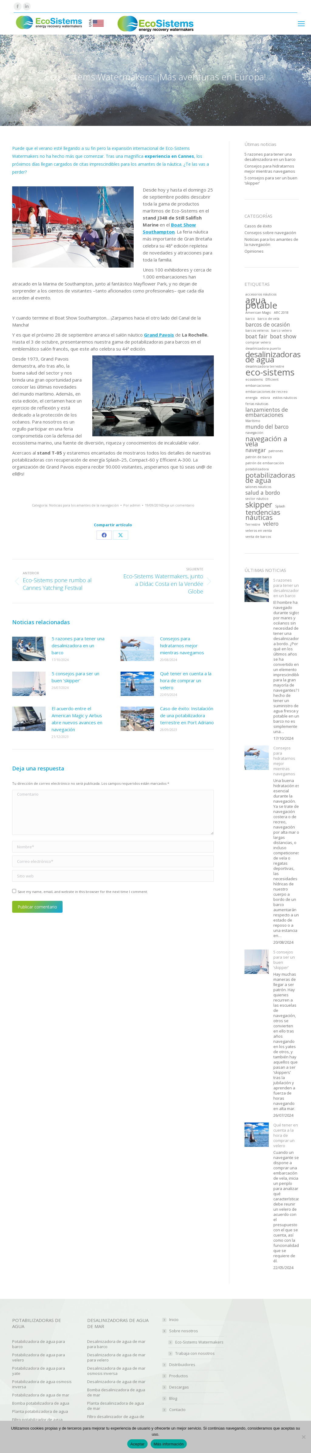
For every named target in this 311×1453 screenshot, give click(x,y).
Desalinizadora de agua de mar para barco (116, 1344)
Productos (178, 1376)
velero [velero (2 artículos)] (271, 523)
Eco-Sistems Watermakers (199, 1342)
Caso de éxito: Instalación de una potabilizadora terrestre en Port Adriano (187, 715)
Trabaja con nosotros (195, 1353)
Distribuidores (182, 1364)
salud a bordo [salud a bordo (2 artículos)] (262, 492)
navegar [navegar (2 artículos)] (255, 450)
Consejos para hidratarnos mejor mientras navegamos (182, 645)
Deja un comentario (178, 505)
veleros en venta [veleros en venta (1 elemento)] (258, 530)
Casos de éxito (258, 226)
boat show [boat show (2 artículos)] (283, 336)
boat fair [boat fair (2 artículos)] (256, 336)
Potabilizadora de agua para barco (38, 1344)
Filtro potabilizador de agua (37, 1419)
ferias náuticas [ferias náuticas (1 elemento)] (256, 404)
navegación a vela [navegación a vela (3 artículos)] (266, 441)
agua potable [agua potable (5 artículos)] (261, 303)
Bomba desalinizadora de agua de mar (116, 1392)
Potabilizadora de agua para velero (38, 1357)
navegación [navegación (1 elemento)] (254, 433)
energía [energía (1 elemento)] (251, 398)
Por (131, 505)
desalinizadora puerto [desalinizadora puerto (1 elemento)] (263, 348)
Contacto (177, 1409)
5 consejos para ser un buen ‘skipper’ (75, 676)
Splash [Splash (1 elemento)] (280, 506)
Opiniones (254, 251)
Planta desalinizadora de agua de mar (115, 1405)
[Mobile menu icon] (301, 23)
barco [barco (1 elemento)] (250, 319)
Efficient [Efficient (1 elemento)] (272, 379)
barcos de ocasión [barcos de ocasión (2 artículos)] (267, 324)
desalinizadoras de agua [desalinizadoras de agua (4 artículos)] (273, 357)
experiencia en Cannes (169, 156)
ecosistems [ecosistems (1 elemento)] (254, 379)
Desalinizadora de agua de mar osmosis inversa (116, 1370)
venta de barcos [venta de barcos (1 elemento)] (258, 536)
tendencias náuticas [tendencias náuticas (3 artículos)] (262, 515)
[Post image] (29, 649)
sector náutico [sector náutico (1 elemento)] (256, 498)
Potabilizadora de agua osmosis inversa (42, 1384)
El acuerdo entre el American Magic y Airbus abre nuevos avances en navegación (77, 718)
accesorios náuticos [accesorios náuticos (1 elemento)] (260, 294)
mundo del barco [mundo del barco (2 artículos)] (267, 426)
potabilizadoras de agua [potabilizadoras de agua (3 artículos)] (270, 477)
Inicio (174, 1319)
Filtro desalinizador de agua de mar (115, 1419)
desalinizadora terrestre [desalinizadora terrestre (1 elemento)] (264, 366)
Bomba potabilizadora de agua (40, 1403)
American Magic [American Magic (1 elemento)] (258, 312)
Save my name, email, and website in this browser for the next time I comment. (83, 891)
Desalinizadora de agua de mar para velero (116, 1357)
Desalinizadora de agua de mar (116, 1381)
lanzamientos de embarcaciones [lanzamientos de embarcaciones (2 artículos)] (266, 412)
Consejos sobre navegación (270, 232)
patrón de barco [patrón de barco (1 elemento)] (258, 457)
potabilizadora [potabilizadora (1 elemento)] (257, 469)
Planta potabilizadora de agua (40, 1411)
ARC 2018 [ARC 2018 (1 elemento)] (281, 312)
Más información (169, 1444)
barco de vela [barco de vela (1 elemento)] (268, 319)
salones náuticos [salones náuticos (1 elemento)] (258, 487)
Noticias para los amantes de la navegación (84, 505)
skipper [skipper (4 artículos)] (258, 504)
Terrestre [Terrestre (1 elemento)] (252, 524)
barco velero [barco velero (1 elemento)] (281, 330)
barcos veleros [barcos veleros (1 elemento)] (256, 330)
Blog (173, 1398)
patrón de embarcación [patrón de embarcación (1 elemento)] (264, 463)
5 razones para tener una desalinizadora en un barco (78, 645)
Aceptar (137, 1444)
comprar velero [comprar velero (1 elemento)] (258, 342)
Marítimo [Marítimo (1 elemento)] (252, 421)
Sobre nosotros (180, 1331)
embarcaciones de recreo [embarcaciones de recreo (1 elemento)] (266, 391)
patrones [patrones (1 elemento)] (275, 451)
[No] (303, 1437)
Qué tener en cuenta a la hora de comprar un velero (185, 680)
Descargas (179, 1387)
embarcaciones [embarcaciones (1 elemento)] (257, 385)
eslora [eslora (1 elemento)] (265, 398)
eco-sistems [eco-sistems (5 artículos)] (270, 372)
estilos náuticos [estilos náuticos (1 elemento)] (285, 398)
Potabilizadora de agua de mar (40, 1395)
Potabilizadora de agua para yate (38, 1370)
